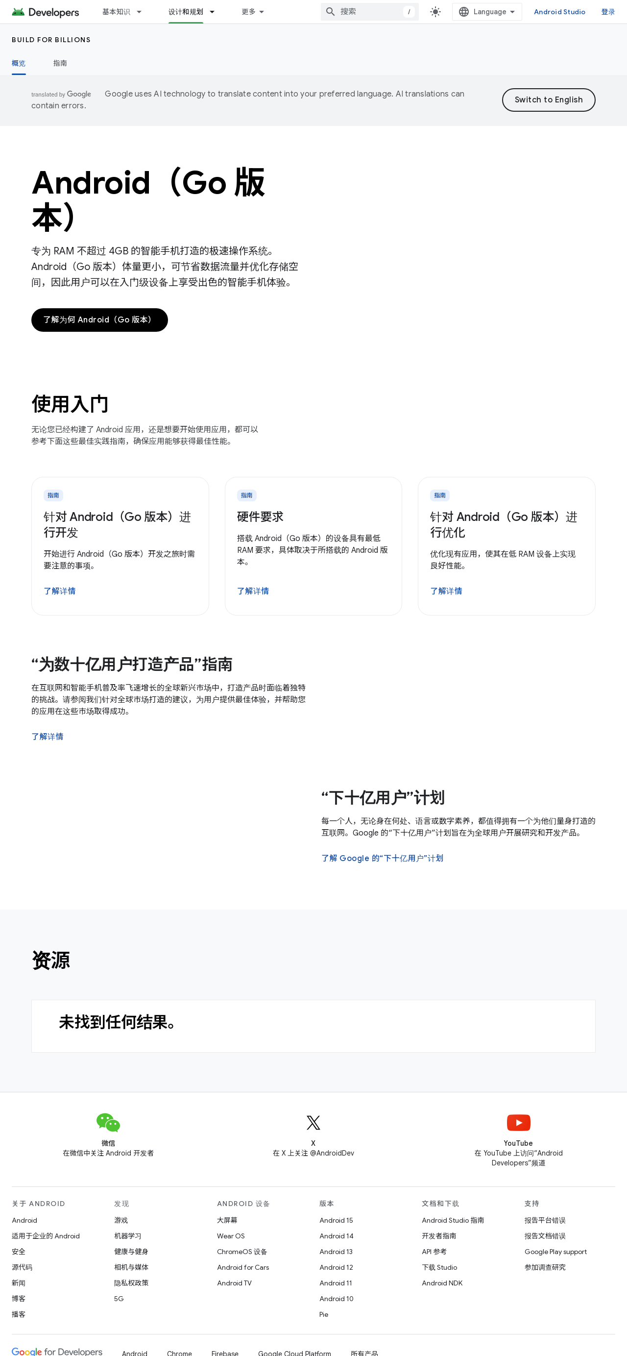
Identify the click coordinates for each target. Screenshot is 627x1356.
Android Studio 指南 (453, 1220)
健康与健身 (131, 1251)
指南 (60, 63)
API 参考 (434, 1251)
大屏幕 (227, 1220)
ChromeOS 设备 (242, 1251)
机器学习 (128, 1236)
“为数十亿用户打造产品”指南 (132, 664)
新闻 (18, 1283)
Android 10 (336, 1298)
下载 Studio (439, 1267)
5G (119, 1298)
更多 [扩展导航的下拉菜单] (248, 11)
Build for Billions (51, 39)
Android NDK (442, 1283)
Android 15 (336, 1220)
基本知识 (116, 11)
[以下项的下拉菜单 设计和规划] (216, 12)
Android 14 (336, 1236)
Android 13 (336, 1251)
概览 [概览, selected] (19, 63)
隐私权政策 (131, 1283)
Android (24, 1220)
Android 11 (335, 1283)
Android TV (234, 1283)
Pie (323, 1314)
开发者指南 (439, 1236)
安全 (18, 1251)
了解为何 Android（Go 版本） (99, 320)
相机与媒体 (131, 1267)
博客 (18, 1298)
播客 (18, 1314)
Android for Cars (243, 1267)
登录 (609, 11)
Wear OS (231, 1236)
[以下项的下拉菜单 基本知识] (143, 12)
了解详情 (60, 591)
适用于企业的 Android (46, 1236)
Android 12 (336, 1267)
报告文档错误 (545, 1236)
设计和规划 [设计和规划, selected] (186, 11)
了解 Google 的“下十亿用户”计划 (382, 858)
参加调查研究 (545, 1267)
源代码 (22, 1267)
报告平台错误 (545, 1220)
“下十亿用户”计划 (383, 798)
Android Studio (560, 11)
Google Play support (556, 1251)
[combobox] (370, 12)
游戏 (121, 1220)
